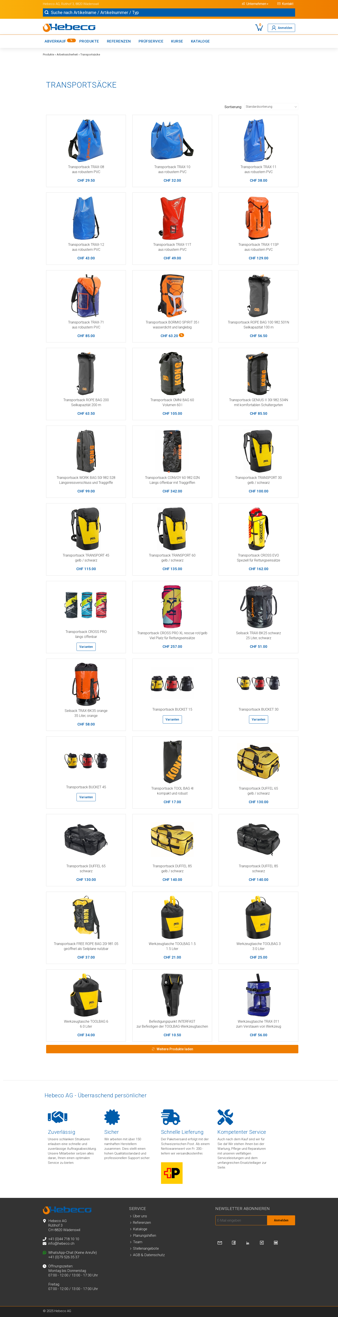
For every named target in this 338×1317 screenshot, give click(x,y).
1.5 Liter (172, 949)
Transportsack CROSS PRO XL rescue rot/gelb (172, 633)
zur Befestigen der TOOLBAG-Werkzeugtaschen (172, 1026)
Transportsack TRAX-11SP (258, 245)
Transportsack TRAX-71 (86, 322)
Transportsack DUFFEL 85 (172, 866)
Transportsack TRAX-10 (172, 167)
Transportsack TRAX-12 (86, 245)
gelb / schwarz (258, 483)
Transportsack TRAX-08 (86, 167)
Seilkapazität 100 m (259, 327)
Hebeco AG (51, 4)
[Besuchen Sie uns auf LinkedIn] (247, 1243)
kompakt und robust (172, 793)
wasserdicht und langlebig (172, 327)
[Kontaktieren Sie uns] (219, 1243)
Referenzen (119, 41)
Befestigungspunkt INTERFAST (172, 1021)
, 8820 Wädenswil (86, 4)
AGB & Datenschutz (149, 1255)
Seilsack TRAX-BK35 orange (86, 711)
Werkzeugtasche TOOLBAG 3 (258, 944)
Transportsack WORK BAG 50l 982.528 (86, 478)
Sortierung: (233, 107)
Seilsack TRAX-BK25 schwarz (258, 633)
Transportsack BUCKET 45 (86, 787)
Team (137, 1242)
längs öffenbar (86, 637)
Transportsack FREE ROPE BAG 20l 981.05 (86, 944)
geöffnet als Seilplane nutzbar (86, 949)
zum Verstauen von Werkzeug (258, 1026)
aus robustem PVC (86, 172)
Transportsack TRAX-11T (172, 245)
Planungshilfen (144, 1235)
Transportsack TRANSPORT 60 (172, 555)
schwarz (86, 871)
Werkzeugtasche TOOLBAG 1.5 (172, 944)
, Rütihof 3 (67, 4)
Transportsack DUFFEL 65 (258, 788)
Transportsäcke (90, 54)
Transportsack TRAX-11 (259, 167)
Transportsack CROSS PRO (86, 632)
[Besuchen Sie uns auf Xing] (261, 1242)
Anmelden (281, 1220)
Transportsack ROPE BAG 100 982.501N (258, 322)
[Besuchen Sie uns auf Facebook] (233, 1242)
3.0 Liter (258, 949)
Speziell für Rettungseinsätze (258, 560)
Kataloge (200, 41)
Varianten (86, 646)
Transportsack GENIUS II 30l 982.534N (258, 400)
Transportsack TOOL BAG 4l (172, 788)
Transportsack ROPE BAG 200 (86, 400)
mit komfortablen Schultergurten (258, 405)
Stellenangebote (146, 1248)
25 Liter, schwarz (258, 638)
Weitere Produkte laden (174, 1049)
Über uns (140, 1216)
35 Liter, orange (86, 716)
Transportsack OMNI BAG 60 (172, 400)
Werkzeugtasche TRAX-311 (258, 1021)
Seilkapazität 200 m (86, 405)
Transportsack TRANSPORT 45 (86, 555)
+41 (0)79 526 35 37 (63, 1257)
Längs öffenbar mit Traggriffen (172, 483)
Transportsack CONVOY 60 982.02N (172, 478)
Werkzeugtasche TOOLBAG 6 (86, 1021)
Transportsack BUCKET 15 (172, 709)
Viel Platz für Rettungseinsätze (172, 638)
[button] (254, 4)
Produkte (89, 41)
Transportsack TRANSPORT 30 (258, 478)
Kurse (177, 41)
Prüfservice (151, 41)
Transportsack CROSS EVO (258, 555)
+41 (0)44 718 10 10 (63, 1239)
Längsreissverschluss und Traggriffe (86, 483)
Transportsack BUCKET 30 (259, 709)
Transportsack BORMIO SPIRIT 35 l (172, 322)
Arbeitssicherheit (67, 54)
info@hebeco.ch (61, 1243)
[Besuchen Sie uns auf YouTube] (275, 1242)
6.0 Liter (86, 1026)
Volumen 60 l (172, 405)
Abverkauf (60, 41)
